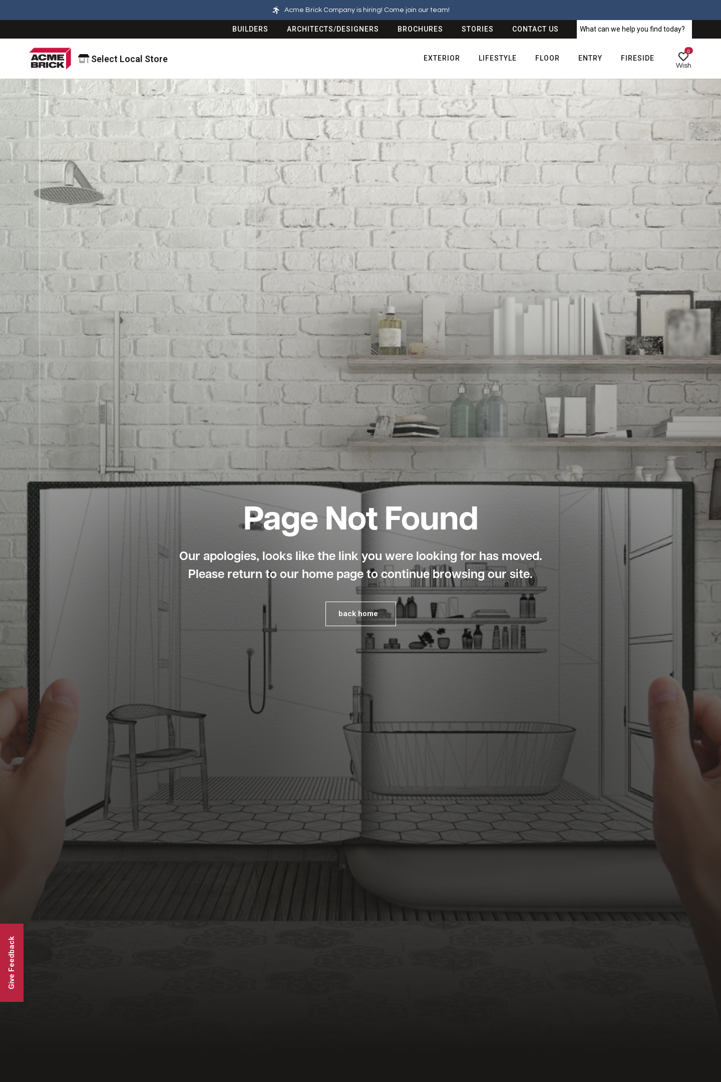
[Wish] (683, 57)
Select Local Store (123, 59)
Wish (683, 65)
